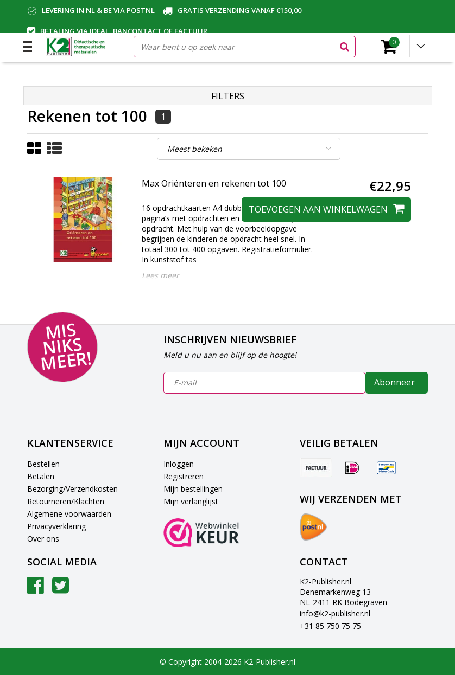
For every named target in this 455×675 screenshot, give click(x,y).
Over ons (43, 538)
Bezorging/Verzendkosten (72, 489)
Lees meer (160, 275)
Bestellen (43, 464)
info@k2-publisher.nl (335, 613)
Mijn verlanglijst (190, 501)
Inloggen (178, 464)
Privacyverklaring (56, 526)
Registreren (183, 476)
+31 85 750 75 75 (330, 626)
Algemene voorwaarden (69, 514)
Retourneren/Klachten (65, 501)
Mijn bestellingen (193, 489)
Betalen (40, 476)
